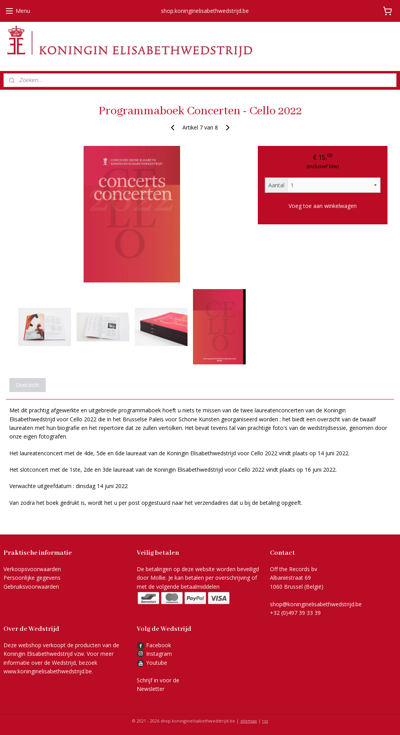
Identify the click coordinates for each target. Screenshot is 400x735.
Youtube (156, 662)
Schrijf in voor (154, 680)
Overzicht (27, 385)
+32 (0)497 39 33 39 (295, 612)
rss (265, 721)
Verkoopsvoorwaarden (32, 569)
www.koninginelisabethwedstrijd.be (48, 671)
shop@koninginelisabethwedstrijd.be (316, 604)
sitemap (248, 721)
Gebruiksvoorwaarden (31, 586)
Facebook (154, 645)
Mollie (158, 577)
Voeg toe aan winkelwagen (323, 205)
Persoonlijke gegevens (32, 577)
